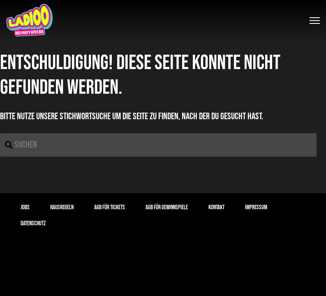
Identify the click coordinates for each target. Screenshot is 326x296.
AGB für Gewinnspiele (167, 207)
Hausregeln (62, 207)
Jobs (25, 207)
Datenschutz (33, 223)
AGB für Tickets (109, 207)
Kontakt (216, 207)
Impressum (256, 207)
